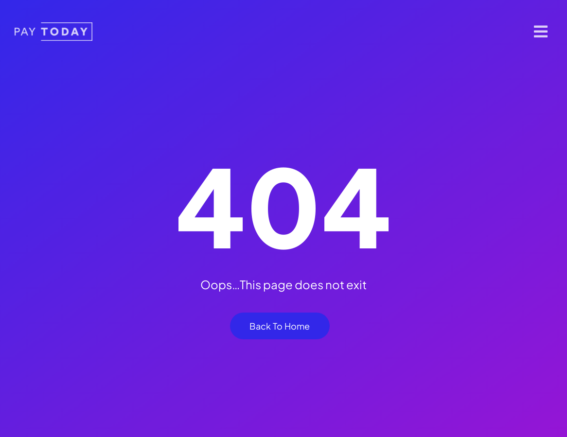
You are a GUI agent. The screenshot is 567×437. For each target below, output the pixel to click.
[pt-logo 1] (53, 26)
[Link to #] (541, 31)
